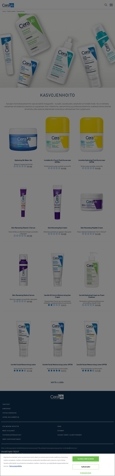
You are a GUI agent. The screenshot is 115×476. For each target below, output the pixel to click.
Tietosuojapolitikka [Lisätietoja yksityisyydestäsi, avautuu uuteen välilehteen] (15, 466)
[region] (57, 465)
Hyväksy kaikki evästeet (85, 459)
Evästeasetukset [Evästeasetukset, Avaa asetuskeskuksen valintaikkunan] (85, 473)
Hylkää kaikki (85, 467)
